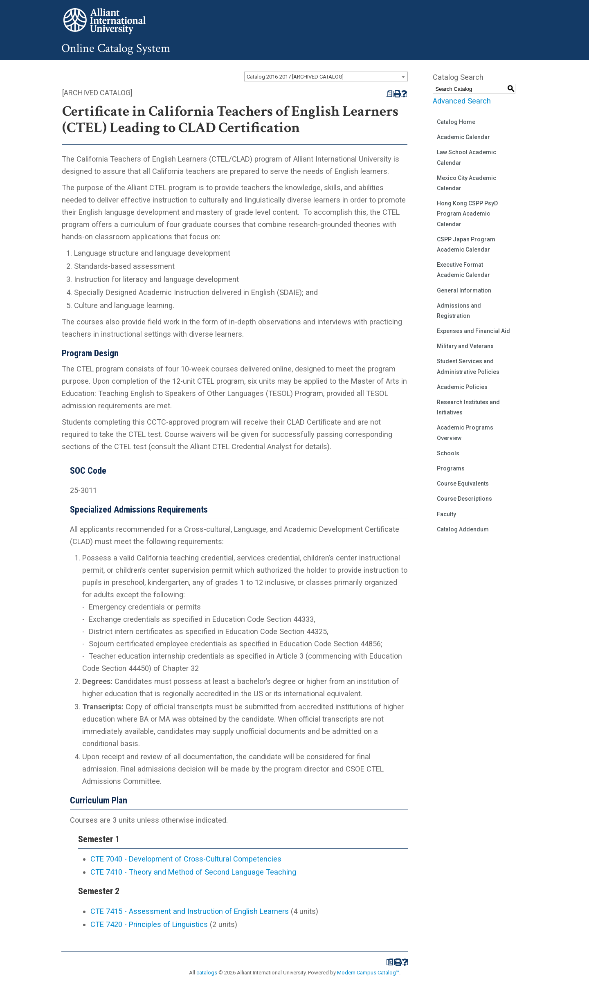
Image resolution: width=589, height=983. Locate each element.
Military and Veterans (465, 346)
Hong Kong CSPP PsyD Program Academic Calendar (467, 213)
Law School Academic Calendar (466, 157)
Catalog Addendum (463, 529)
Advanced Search (462, 101)
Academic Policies (462, 387)
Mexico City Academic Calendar (466, 183)
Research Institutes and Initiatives (468, 407)
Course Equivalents (463, 483)
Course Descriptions (464, 498)
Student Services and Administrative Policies (468, 366)
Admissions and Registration (459, 310)
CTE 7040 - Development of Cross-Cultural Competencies (185, 859)
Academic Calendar (463, 137)
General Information (464, 290)
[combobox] (326, 76)
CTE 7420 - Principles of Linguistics (149, 924)
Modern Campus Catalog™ (368, 973)
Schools (448, 453)
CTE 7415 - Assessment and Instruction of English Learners (189, 911)
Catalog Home (456, 122)
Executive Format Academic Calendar (463, 269)
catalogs (206, 973)
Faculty (446, 514)
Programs (451, 468)
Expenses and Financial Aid (473, 331)
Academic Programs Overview (465, 432)
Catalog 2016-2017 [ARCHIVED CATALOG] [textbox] (295, 77)
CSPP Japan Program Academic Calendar (466, 244)
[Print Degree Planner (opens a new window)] (389, 94)
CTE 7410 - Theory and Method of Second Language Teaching (193, 872)
